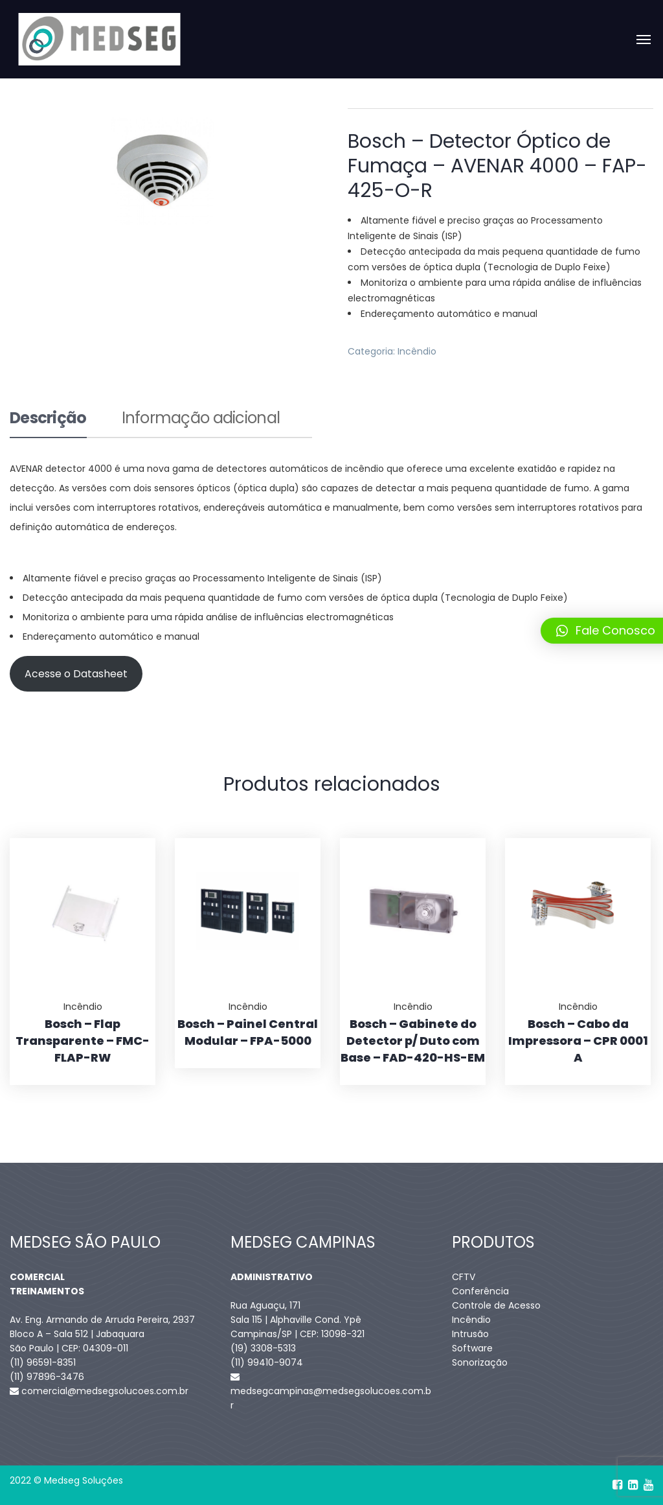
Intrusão (470, 1333)
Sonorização (480, 1362)
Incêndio (417, 351)
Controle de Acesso (496, 1305)
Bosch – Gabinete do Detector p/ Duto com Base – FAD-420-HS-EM (413, 1041)
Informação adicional (201, 419)
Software (472, 1348)
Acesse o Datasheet (76, 673)
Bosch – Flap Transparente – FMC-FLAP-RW (83, 1041)
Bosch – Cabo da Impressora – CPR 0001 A (578, 1041)
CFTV (463, 1276)
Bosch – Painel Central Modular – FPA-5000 (247, 1032)
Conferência (480, 1291)
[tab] (48, 423)
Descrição (48, 419)
